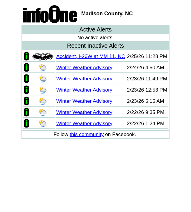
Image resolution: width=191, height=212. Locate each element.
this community (87, 134)
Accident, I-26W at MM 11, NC (90, 56)
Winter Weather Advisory (84, 67)
